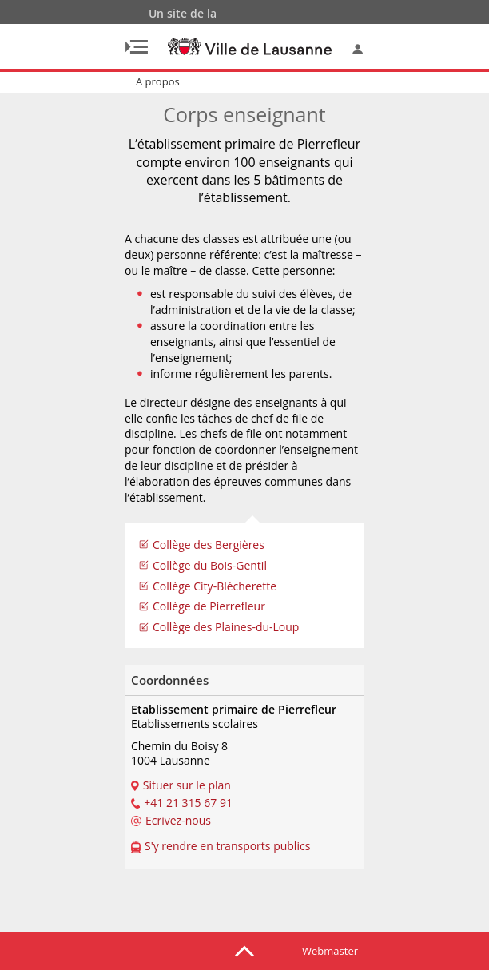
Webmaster (330, 951)
